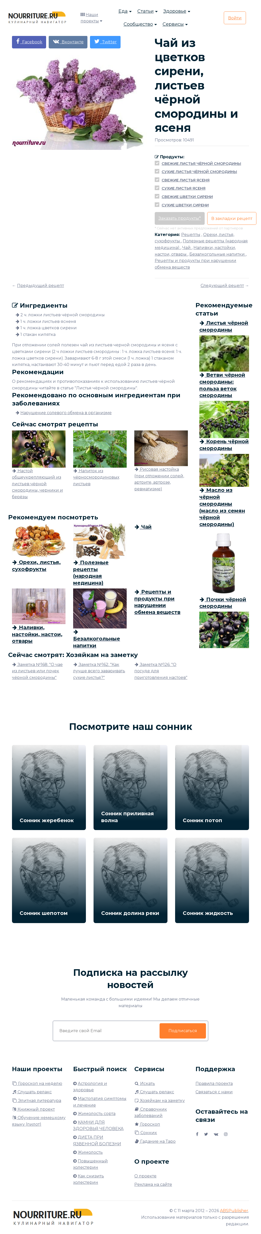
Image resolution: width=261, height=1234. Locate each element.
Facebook (29, 41)
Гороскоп (147, 1124)
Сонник (145, 1132)
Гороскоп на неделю (37, 1083)
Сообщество (138, 24)
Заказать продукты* (180, 218)
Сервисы (173, 24)
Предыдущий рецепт (40, 285)
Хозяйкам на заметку (159, 1100)
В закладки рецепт (231, 218)
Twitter (105, 41)
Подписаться (182, 1030)
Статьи (145, 11)
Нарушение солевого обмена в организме (66, 412)
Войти (235, 18)
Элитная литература (36, 1100)
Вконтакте (68, 41)
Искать (144, 1083)
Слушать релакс (32, 1091)
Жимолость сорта (96, 1113)
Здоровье (174, 11)
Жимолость (90, 1152)
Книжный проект (33, 1109)
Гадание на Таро (155, 1141)
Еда (123, 11)
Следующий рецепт (222, 285)
